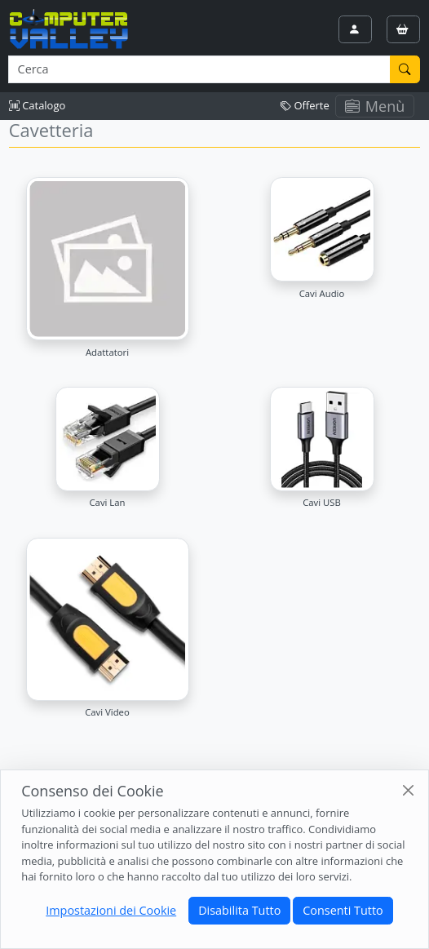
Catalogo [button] (37, 105)
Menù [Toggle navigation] (375, 106)
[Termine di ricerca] (199, 69)
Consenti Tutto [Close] (343, 910)
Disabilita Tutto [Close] (239, 910)
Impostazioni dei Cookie (111, 910)
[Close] (408, 790)
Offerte (305, 105)
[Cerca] (405, 69)
